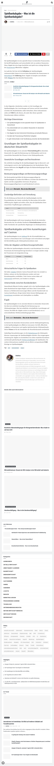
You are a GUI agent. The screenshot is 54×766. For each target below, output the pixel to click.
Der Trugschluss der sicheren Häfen (13, 675)
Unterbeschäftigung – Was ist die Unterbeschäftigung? (20, 510)
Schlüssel (24, 237)
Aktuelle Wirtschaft (10, 565)
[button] (3, 763)
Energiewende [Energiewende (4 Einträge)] (14, 636)
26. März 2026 (13, 726)
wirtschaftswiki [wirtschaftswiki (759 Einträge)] (44, 648)
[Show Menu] (2, 2)
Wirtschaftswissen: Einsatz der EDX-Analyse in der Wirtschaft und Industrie (31, 93)
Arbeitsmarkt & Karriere (11, 568)
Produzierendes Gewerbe (11, 601)
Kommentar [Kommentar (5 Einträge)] (43, 636)
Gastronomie (8, 279)
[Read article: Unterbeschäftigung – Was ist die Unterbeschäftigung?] (27, 492)
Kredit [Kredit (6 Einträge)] (5, 639)
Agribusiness (7, 561)
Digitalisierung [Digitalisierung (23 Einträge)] (23, 633)
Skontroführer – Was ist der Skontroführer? (22, 539)
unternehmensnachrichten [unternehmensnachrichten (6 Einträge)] (10, 648)
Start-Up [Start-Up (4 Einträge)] (6, 645)
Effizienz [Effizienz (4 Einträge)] (6, 636)
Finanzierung (11, 68)
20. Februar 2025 (17, 95)
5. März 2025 (20, 21)
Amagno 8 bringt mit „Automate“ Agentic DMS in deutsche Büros (20, 664)
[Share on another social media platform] (48, 54)
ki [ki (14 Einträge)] (37, 636)
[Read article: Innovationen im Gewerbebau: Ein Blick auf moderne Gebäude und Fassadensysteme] (27, 707)
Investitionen (8, 295)
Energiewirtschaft (9, 575)
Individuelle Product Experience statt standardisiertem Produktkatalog (29, 533)
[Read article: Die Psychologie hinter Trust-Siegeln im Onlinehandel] (6, 756)
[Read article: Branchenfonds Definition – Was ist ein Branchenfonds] (6, 547)
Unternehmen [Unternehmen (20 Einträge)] (39, 645)
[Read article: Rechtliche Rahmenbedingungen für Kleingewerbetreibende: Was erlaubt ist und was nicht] (8, 88)
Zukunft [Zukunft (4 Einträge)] (24, 651)
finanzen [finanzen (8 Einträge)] (22, 636)
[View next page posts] (28, 101)
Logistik (6, 591)
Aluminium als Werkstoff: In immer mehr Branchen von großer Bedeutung (22, 678)
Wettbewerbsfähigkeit (28, 340)
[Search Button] (52, 2)
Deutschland (8, 76)
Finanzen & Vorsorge (10, 578)
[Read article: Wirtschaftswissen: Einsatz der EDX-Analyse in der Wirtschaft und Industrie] (8, 96)
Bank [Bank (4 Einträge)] (36, 630)
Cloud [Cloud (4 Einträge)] (46, 630)
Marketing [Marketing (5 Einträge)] (31, 639)
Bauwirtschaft (8, 571)
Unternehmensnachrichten (12, 607)
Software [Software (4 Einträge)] (45, 642)
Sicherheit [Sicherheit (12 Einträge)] (38, 642)
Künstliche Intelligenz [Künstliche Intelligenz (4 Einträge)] (15, 639)
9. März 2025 (16, 90)
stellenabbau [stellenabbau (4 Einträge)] (14, 645)
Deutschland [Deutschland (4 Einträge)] (14, 633)
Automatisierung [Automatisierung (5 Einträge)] (28, 630)
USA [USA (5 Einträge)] (21, 648)
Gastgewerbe (7, 581)
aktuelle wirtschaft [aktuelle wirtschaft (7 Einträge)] (9, 630)
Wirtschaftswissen (12, 10)
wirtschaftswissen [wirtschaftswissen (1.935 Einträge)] (9, 651)
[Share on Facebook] (21, 54)
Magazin (8, 424)
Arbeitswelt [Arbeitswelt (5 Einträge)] (19, 630)
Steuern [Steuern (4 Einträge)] (21, 645)
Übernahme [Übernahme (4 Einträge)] (30, 651)
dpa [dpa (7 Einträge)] (30, 633)
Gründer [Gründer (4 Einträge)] (29, 636)
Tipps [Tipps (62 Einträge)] (27, 645)
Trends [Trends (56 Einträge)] (32, 645)
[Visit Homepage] (27, 2)
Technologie (7, 604)
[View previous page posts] (25, 101)
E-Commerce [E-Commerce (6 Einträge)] (41, 633)
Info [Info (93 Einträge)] (34, 636)
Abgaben (13, 272)
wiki (9, 348)
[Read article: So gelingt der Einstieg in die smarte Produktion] (6, 736)
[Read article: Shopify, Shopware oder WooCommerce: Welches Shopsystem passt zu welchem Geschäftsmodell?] (6, 743)
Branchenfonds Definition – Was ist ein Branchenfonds (25, 546)
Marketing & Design (9, 598)
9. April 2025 (7, 513)
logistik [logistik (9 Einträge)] (25, 639)
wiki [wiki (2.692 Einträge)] (25, 648)
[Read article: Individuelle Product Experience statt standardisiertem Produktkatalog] (6, 534)
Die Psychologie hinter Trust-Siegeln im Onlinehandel (17, 668)
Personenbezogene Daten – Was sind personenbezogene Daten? (20, 529)
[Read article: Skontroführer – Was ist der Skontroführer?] (6, 541)
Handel (5, 584)
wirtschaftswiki (15, 348)
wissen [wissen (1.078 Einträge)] (17, 651)
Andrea (12, 21)
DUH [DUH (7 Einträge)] (35, 633)
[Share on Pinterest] (44, 54)
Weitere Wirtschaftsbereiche (13, 611)
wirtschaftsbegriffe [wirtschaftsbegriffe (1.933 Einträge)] (33, 648)
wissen (22, 348)
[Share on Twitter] (35, 54)
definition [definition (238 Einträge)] (6, 633)
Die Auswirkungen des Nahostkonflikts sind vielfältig (17, 671)
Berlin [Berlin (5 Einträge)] (41, 630)
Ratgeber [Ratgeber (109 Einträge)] (16, 642)
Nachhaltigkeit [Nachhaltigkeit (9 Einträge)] (40, 639)
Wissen (10, 78)
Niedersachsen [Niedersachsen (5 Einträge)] (8, 642)
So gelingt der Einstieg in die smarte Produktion (23, 735)
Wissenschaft (8, 617)
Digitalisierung (32, 333)
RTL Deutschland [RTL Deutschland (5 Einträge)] (25, 642)
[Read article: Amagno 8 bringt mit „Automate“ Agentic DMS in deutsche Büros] (6, 750)
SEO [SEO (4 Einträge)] (33, 642)
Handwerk (6, 588)
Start (5, 10)
